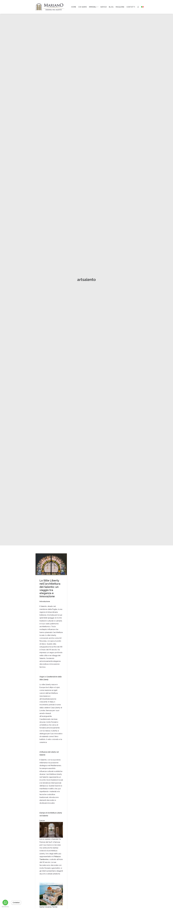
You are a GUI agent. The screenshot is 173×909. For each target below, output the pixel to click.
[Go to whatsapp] (5, 902)
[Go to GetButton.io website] (5, 906)
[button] (51, 458)
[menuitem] (73, 7)
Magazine (120, 7)
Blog (111, 7)
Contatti (131, 7)
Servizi (103, 7)
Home (73, 7)
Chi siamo (82, 7)
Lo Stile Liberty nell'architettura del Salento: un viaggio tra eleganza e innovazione (49, 482)
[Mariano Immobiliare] (50, 7)
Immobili (93, 7)
